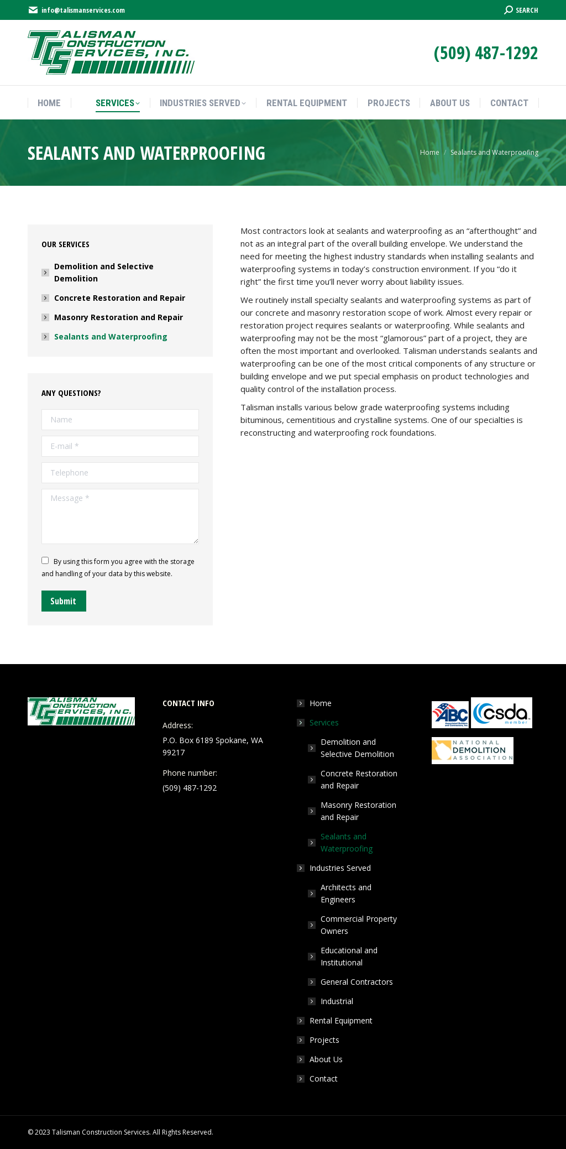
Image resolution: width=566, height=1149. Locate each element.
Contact (324, 1078)
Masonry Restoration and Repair (118, 317)
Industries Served (334, 868)
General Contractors (357, 981)
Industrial (337, 1001)
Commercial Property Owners (359, 924)
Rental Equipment (341, 1020)
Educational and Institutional (349, 956)
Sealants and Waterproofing (110, 336)
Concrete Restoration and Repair (119, 298)
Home (321, 703)
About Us (326, 1059)
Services (318, 722)
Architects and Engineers (346, 893)
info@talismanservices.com (76, 10)
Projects (324, 1040)
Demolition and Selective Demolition (104, 272)
